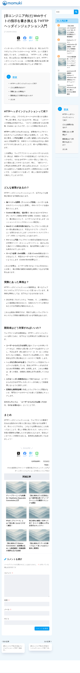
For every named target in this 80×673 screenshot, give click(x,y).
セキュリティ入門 (41, 468)
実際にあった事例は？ (18, 91)
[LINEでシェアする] (36, 39)
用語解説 (46, 461)
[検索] (76, 12)
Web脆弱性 (12, 468)
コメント (8, 573)
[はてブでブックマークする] (31, 39)
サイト (6, 619)
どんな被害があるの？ (18, 87)
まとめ (12, 99)
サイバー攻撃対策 (26, 468)
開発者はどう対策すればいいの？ (22, 95)
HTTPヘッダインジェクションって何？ (24, 83)
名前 (7, 600)
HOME (40, 664)
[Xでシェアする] (19, 39)
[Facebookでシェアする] (25, 39)
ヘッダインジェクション (25, 471)
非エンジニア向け (43, 471)
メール (8, 609)
